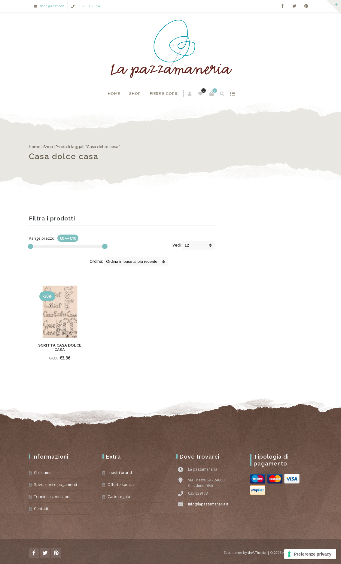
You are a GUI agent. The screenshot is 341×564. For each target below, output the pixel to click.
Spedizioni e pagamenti (55, 484)
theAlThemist (257, 552)
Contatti (41, 508)
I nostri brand (120, 472)
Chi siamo (43, 472)
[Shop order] (136, 261)
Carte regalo (119, 496)
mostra (232, 94)
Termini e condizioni (52, 496)
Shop (135, 93)
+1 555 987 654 (88, 6)
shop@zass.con (52, 6)
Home (114, 93)
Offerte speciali (121, 484)
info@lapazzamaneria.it (208, 504)
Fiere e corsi (164, 93)
